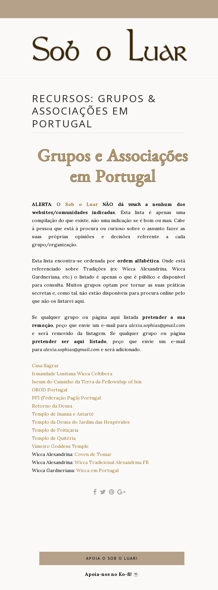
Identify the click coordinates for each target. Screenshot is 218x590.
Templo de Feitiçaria (55, 430)
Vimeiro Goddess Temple (60, 446)
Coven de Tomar (93, 454)
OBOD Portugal (49, 390)
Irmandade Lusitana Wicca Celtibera (72, 374)
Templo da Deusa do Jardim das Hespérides (81, 422)
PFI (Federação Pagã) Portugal (66, 398)
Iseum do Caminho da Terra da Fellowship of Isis (87, 382)
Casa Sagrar (45, 366)
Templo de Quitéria (54, 438)
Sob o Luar (81, 204)
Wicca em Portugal (97, 470)
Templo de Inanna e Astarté (63, 414)
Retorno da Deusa (52, 406)
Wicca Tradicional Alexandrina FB (112, 462)
